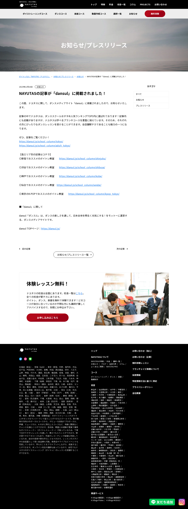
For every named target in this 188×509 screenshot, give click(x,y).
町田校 (116, 429)
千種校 (93, 455)
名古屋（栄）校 (113, 453)
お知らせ (133, 13)
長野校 (109, 447)
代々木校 (119, 410)
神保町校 (117, 400)
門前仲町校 (95, 408)
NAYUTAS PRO (112, 366)
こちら (79, 293)
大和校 (106, 442)
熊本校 (120, 485)
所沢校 (101, 395)
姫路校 (106, 474)
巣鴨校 (105, 424)
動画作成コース (99, 13)
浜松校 (112, 450)
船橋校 (111, 397)
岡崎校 (93, 453)
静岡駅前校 (103, 450)
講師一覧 (117, 13)
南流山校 (121, 395)
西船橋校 (119, 397)
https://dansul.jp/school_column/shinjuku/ (82, 158)
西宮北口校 (108, 471)
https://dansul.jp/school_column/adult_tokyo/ (44, 145)
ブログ (103, 364)
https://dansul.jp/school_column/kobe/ (80, 176)
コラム (133, 4)
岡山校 (110, 477)
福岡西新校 (95, 485)
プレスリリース (143, 105)
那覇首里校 (108, 487)
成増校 (101, 426)
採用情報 (136, 375)
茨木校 (101, 469)
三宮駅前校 (118, 469)
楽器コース (79, 13)
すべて (139, 94)
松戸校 (93, 397)
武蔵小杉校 (95, 432)
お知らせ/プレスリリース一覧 (73, 254)
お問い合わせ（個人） (142, 350)
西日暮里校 (103, 405)
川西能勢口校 (96, 474)
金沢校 (101, 447)
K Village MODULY (113, 500)
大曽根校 (102, 455)
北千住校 (113, 405)
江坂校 (93, 469)
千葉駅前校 (111, 395)
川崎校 (105, 432)
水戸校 (112, 389)
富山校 (93, 447)
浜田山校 (111, 421)
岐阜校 (93, 450)
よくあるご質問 (97, 366)
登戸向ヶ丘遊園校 (98, 434)
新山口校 (107, 479)
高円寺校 (102, 421)
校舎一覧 (121, 4)
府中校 (117, 426)
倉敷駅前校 (119, 477)
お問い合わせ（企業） (142, 356)
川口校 (112, 392)
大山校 (93, 426)
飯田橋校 (104, 402)
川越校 (93, 395)
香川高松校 (118, 479)
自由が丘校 (95, 413)
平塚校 (111, 445)
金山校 (101, 453)
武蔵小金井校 (96, 429)
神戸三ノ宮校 (96, 471)
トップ (94, 4)
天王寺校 (94, 466)
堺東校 (109, 469)
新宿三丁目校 (106, 418)
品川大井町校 (107, 408)
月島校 (112, 402)
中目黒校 (105, 413)
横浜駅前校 (103, 437)
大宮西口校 (103, 392)
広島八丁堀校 (96, 479)
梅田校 (93, 463)
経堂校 (103, 416)
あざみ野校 (108, 440)
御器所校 (94, 458)
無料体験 (155, 13)
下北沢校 (94, 416)
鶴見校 (118, 440)
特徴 (103, 4)
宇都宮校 (121, 389)
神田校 (109, 400)
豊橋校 (120, 450)
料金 (111, 4)
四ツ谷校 (94, 418)
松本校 (117, 447)
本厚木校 (115, 442)
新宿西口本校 (119, 418)
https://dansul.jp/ (50, 228)
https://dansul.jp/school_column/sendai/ (79, 185)
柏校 (102, 400)
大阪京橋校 (103, 463)
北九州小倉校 (96, 482)
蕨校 (119, 392)
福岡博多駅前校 (110, 482)
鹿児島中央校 (96, 487)
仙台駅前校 (103, 389)
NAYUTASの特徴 (97, 361)
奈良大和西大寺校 (98, 477)
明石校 (114, 474)
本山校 (111, 455)
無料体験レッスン (140, 362)
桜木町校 (113, 437)
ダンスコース (61, 13)
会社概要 (136, 393)
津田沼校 (94, 400)
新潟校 (118, 445)
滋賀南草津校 (96, 461)
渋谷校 (111, 410)
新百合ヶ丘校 (113, 434)
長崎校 (112, 485)
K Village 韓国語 (97, 497)
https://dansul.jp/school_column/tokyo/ (41, 141)
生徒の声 (112, 364)
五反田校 (118, 408)
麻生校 (93, 389)
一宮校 (103, 458)
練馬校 (109, 426)
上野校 (93, 405)
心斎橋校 (113, 463)
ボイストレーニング (99, 376)
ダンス (112, 376)
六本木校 (121, 402)
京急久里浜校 (96, 442)
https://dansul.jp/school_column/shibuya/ (82, 167)
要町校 (120, 424)
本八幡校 (102, 397)
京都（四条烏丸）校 (112, 461)
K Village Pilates (97, 500)
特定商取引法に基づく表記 (144, 381)
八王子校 (107, 429)
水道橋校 (94, 402)
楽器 (120, 376)
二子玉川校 (112, 416)
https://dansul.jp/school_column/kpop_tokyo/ (93, 194)
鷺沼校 (93, 437)
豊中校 (117, 466)
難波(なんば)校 (106, 466)
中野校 (93, 421)
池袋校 (112, 424)
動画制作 (94, 379)
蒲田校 (93, 410)
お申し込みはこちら (47, 317)
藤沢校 (103, 445)
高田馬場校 (95, 424)
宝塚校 (118, 471)
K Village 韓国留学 (113, 497)
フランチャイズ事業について (145, 368)
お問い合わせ (161, 4)
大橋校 (105, 485)
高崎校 (93, 392)
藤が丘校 (119, 455)
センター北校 (96, 440)
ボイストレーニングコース (35, 13)
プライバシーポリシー (142, 387)
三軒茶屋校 (116, 413)
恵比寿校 (102, 410)
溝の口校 (113, 432)
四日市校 (111, 458)
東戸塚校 (94, 445)
